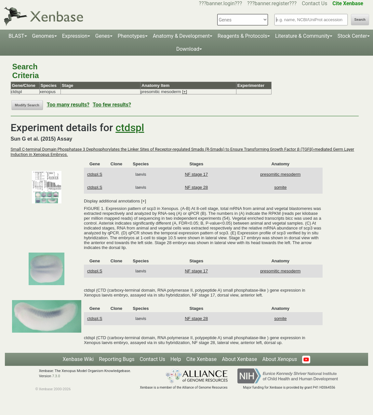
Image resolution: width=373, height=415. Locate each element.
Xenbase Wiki (78, 359)
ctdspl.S (94, 174)
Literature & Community (302, 36)
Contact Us (314, 3)
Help (175, 359)
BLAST (16, 36)
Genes (102, 36)
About (279, 359)
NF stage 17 (196, 174)
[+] (184, 91)
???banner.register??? (272, 3)
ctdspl (129, 127)
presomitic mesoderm (280, 174)
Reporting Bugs (116, 359)
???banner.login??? (220, 3)
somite (280, 187)
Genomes (43, 36)
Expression (74, 36)
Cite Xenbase (201, 359)
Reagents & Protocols (242, 36)
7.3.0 (56, 376)
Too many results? (68, 105)
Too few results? (112, 105)
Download (187, 49)
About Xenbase (239, 359)
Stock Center (352, 36)
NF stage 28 (196, 187)
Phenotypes (131, 36)
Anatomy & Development (181, 36)
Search (360, 20)
